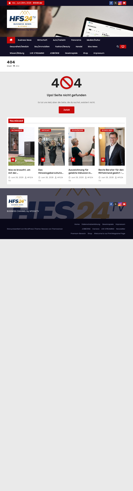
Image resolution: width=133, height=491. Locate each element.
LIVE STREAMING (37, 53)
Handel (79, 46)
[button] (118, 46)
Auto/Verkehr (59, 40)
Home (77, 224)
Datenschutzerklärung (91, 224)
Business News (25, 40)
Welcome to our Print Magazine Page (109, 233)
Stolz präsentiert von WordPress (20, 229)
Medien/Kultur (93, 40)
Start (9, 66)
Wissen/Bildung (17, 53)
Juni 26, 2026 (17, 177)
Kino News (92, 46)
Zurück (66, 109)
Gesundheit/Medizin (19, 46)
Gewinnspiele (71, 53)
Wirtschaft (42, 40)
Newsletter (120, 229)
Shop (85, 53)
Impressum (99, 53)
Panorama (76, 40)
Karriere (96, 229)
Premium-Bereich (78, 233)
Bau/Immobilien (42, 46)
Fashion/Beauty (62, 46)
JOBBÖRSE (54, 53)
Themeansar (57, 229)
